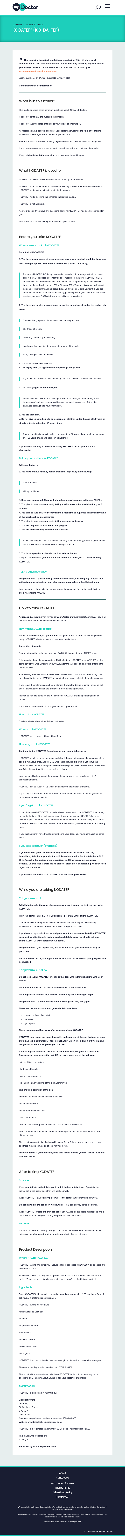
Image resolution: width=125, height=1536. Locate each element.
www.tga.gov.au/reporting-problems (37, 71)
